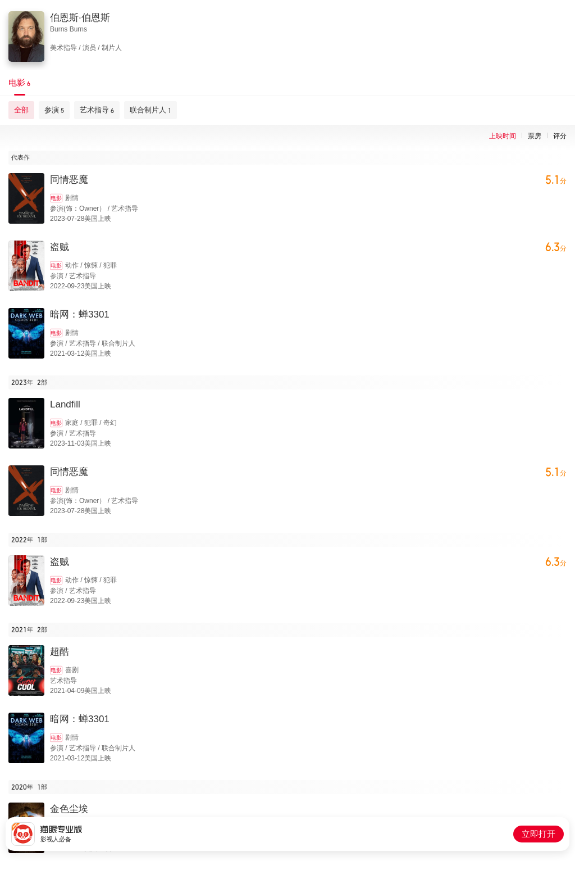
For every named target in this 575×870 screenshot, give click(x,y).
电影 (56, 198)
